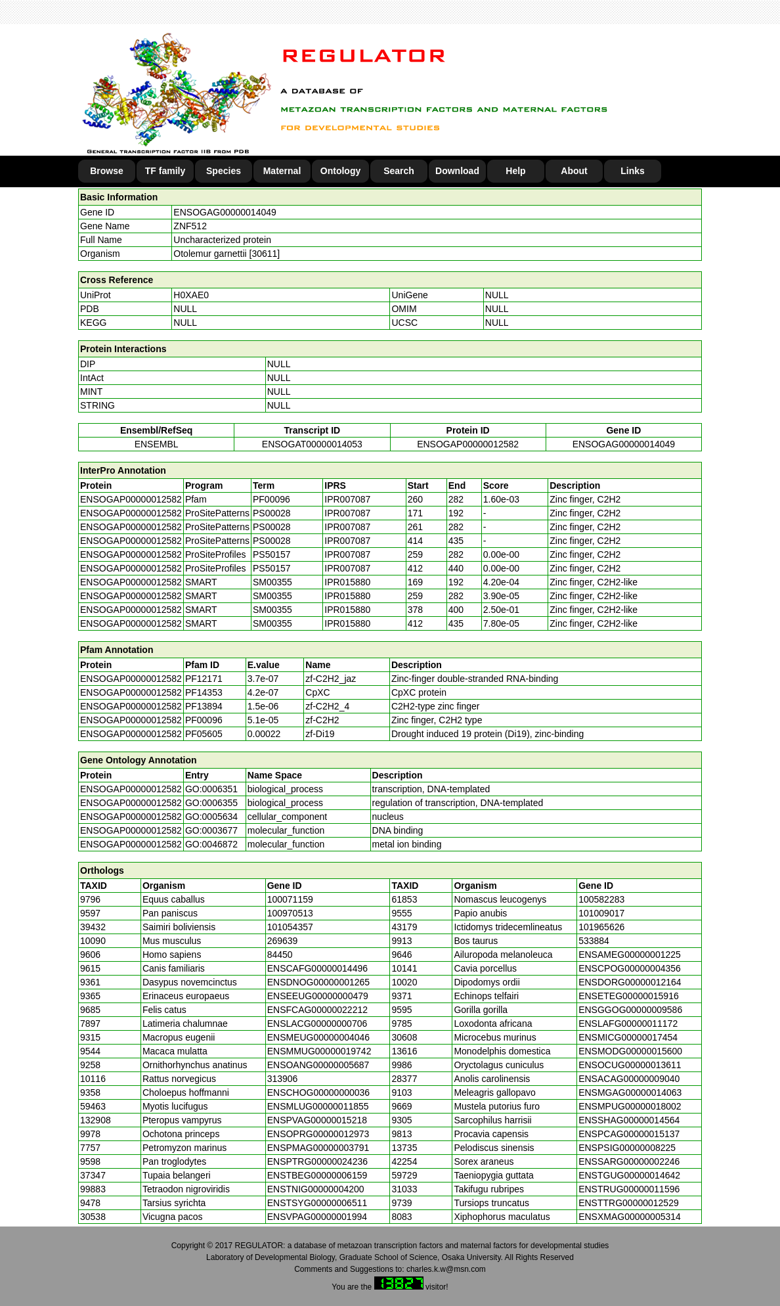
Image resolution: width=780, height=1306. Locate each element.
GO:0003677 (211, 830)
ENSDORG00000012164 (629, 982)
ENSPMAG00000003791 (318, 1147)
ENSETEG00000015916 (628, 996)
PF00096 (204, 720)
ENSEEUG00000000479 (317, 996)
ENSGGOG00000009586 (630, 1009)
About (574, 171)
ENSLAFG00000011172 (628, 1023)
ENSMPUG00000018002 (629, 1106)
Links (632, 171)
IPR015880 (347, 582)
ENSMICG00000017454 (628, 1037)
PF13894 (204, 706)
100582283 (601, 899)
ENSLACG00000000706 (317, 1023)
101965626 (601, 927)
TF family (165, 171)
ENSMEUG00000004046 (318, 1037)
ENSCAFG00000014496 (317, 968)
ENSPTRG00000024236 (317, 1161)
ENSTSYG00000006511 (317, 1203)
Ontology (340, 171)
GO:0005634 (211, 816)
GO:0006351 (211, 789)
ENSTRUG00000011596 (629, 1189)
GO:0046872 (211, 844)
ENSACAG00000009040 (629, 1078)
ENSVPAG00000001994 (317, 1216)
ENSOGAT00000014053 (312, 444)
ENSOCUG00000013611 (629, 1065)
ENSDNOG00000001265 (318, 982)
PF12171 (204, 678)
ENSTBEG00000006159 (317, 1175)
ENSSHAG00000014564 (629, 1120)
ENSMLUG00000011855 (318, 1106)
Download (457, 171)
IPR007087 (347, 499)
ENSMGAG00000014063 (630, 1092)
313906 (282, 1078)
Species (223, 171)
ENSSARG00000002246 (629, 1161)
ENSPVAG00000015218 (317, 1120)
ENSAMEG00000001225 (629, 954)
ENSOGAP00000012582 (468, 444)
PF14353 (204, 692)
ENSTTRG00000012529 (628, 1203)
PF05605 (204, 734)
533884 (593, 940)
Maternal (282, 171)
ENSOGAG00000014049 (224, 212)
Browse (106, 171)
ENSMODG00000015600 (630, 1051)
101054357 (290, 927)
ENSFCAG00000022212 (317, 1009)
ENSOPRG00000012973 (318, 1134)
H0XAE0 (191, 295)
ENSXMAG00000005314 (629, 1216)
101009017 (601, 913)
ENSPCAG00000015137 (629, 1134)
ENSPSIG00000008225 (627, 1147)
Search (398, 171)
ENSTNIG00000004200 (315, 1189)
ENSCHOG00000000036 (318, 1092)
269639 (282, 940)
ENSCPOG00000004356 (629, 968)
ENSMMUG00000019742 (319, 1051)
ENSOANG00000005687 (318, 1065)
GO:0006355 (211, 803)
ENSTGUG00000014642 (629, 1175)
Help (515, 171)
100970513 (290, 913)
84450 (280, 954)
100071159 (290, 899)
